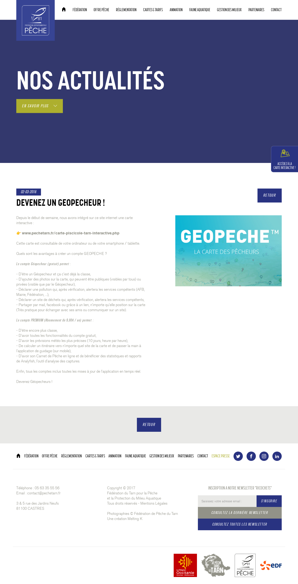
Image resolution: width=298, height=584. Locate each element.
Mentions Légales (153, 503)
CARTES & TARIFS (153, 10)
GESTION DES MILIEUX (229, 10)
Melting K (135, 518)
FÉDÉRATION (80, 10)
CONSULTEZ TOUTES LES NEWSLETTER (239, 524)
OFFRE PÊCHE (101, 10)
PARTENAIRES (256, 10)
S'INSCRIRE (269, 501)
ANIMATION (176, 10)
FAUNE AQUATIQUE (199, 10)
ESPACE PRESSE (221, 456)
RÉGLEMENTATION (126, 10)
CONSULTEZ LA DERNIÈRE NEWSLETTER (239, 512)
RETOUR (269, 195)
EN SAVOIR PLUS (39, 105)
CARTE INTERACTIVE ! (285, 159)
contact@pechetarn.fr (44, 493)
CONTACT (276, 10)
